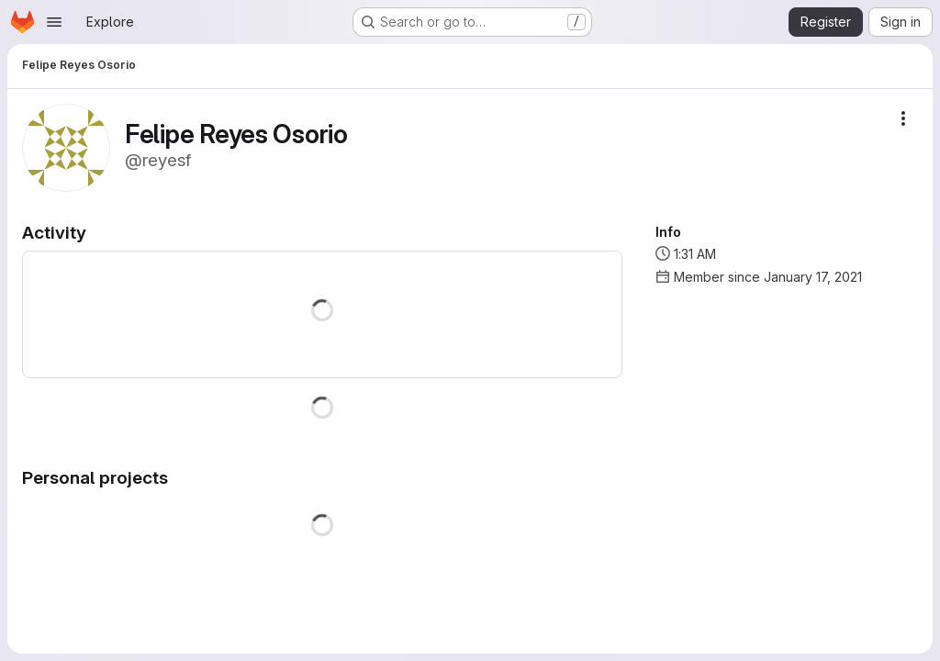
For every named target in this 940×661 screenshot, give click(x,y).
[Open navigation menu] (54, 22)
